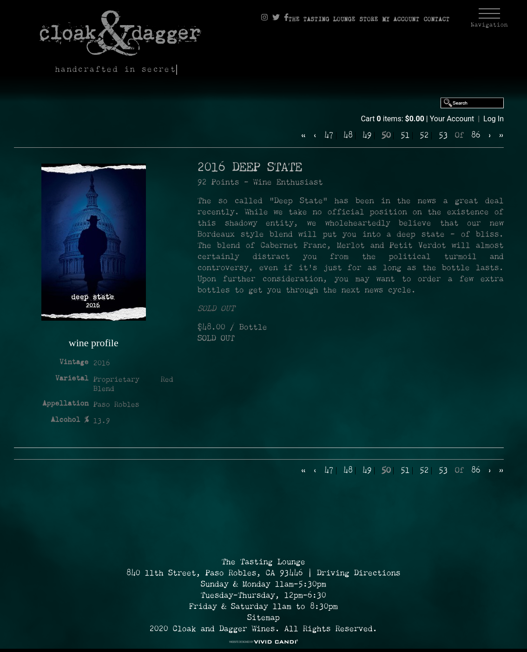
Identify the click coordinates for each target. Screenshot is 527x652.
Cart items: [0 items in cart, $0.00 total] (393, 118)
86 (476, 135)
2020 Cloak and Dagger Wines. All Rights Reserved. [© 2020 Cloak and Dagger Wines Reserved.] (263, 629)
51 (405, 135)
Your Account (452, 118)
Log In (493, 118)
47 (329, 135)
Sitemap (263, 618)
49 (367, 135)
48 (348, 135)
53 (443, 135)
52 (424, 135)
